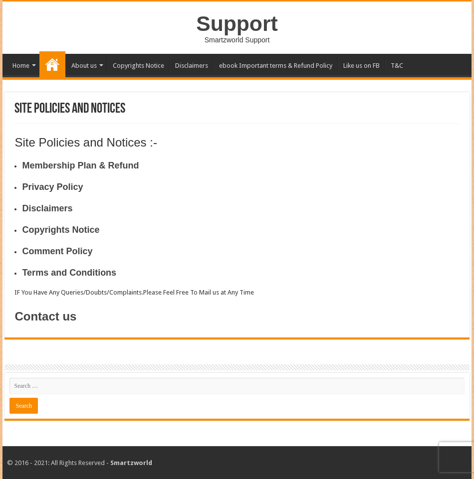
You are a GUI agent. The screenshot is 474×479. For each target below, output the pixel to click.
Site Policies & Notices (52, 64)
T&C (397, 65)
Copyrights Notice (138, 65)
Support (236, 23)
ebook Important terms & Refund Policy (275, 65)
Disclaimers (191, 65)
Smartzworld (131, 463)
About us (84, 65)
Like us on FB (361, 65)
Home (20, 65)
